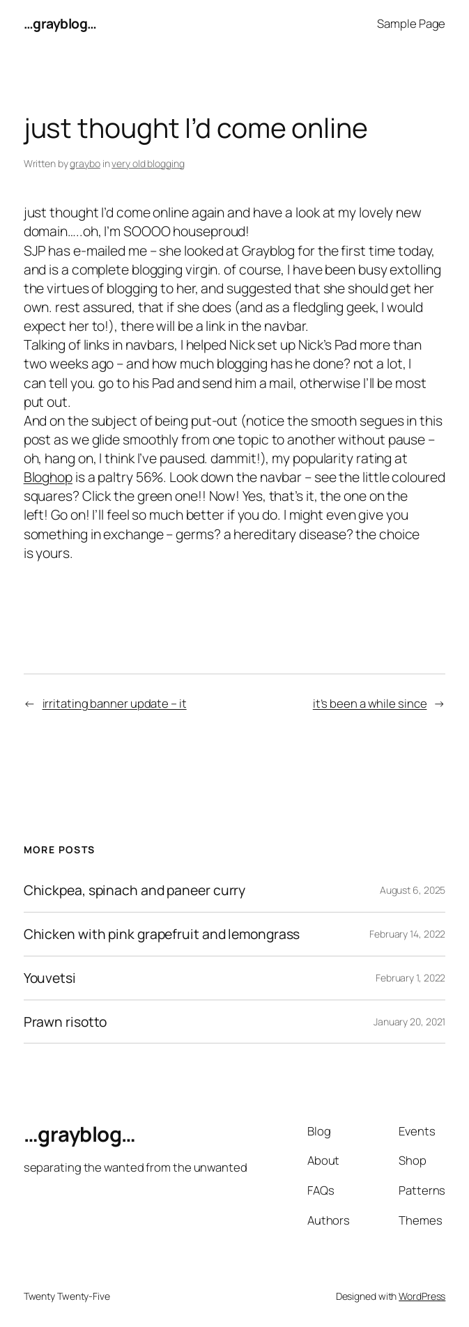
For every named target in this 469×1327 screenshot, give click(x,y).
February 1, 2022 (410, 977)
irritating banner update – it (115, 703)
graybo (85, 163)
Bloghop (48, 476)
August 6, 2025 (413, 890)
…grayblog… (60, 23)
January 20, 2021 (409, 1021)
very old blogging (148, 163)
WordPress (422, 1296)
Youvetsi (50, 978)
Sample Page (411, 23)
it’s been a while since (370, 703)
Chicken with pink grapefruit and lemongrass (162, 934)
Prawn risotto (65, 1022)
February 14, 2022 (407, 933)
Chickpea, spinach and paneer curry (135, 890)
